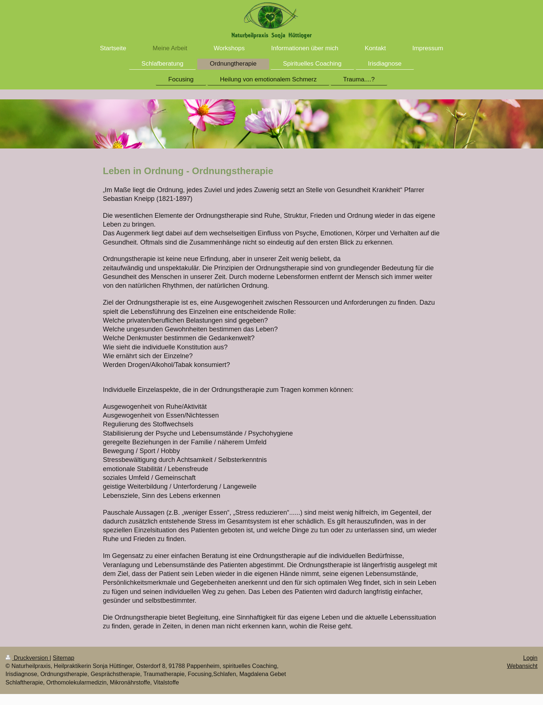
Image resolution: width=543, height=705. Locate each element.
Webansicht (522, 666)
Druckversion (27, 658)
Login (530, 658)
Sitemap (63, 658)
